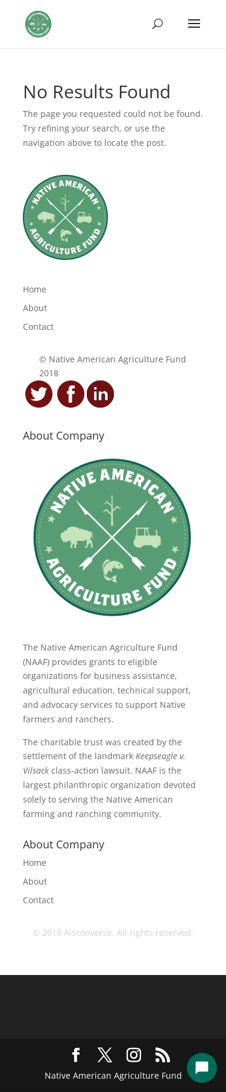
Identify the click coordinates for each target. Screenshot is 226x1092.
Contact (38, 326)
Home (34, 289)
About (35, 308)
